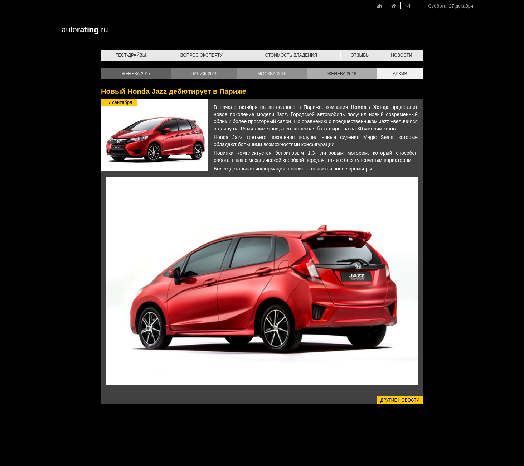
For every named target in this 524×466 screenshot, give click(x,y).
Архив (400, 73)
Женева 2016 (341, 73)
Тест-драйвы (131, 55)
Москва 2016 (271, 73)
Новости (401, 55)
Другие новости (399, 400)
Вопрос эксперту (201, 55)
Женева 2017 (135, 73)
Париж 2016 (204, 73)
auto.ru (85, 29)
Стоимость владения (291, 55)
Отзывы (360, 55)
